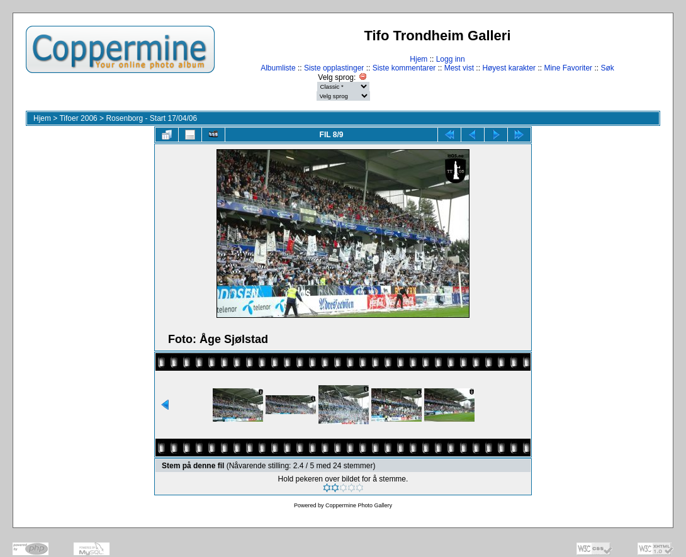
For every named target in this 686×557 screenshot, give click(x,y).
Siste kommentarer (404, 68)
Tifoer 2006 (78, 118)
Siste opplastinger (334, 68)
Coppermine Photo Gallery (358, 505)
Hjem (418, 59)
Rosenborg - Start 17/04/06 (151, 118)
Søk (607, 68)
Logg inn (450, 59)
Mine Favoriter (568, 68)
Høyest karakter (509, 68)
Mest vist (459, 68)
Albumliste (278, 68)
